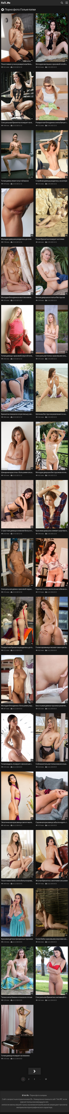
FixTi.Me (5, 2)
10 (46, 1079)
